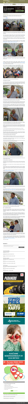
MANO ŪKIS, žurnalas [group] (6, 4)
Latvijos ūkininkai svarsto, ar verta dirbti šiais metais (8, 259)
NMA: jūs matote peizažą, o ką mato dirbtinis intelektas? (9, 268)
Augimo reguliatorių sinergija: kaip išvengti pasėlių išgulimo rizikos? (10, 266)
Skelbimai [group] (11, 4)
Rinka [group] (18, 4)
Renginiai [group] (21, 4)
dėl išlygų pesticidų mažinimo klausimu (9, 170)
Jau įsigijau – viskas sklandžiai (7, 384)
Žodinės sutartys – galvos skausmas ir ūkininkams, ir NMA (9, 263)
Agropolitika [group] (14, 4)
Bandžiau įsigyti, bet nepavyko (7, 385)
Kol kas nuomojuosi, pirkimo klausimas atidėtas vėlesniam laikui (11, 387)
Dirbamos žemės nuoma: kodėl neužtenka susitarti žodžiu (9, 261)
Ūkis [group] (16, 4)
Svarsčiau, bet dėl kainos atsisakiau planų (8, 386)
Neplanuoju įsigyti (6, 389)
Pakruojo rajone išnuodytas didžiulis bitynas (11, 189)
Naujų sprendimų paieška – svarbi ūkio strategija (8, 270)
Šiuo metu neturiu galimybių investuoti (8, 388)
